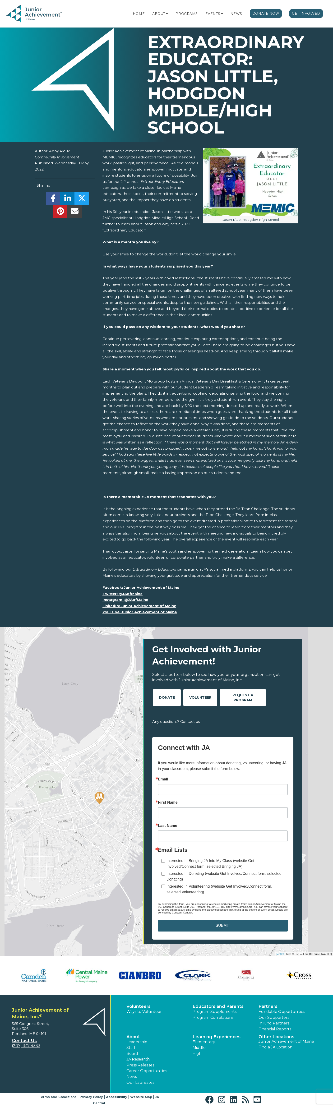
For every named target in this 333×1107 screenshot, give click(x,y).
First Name (168, 802)
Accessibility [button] (116, 1097)
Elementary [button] (204, 1042)
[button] (167, 14)
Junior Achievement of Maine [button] (286, 1041)
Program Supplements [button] (214, 1011)
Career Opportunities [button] (146, 1071)
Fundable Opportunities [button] (282, 1011)
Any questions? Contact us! (176, 721)
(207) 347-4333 (26, 1045)
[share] (53, 200)
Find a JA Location (275, 1047)
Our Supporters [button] (274, 1017)
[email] (74, 212)
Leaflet (280, 954)
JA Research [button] (138, 1059)
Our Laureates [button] (140, 1082)
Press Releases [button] (140, 1065)
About (158, 14)
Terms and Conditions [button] (58, 1097)
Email (163, 779)
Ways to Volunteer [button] (144, 1011)
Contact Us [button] (24, 1040)
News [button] (131, 1076)
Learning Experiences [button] (216, 1037)
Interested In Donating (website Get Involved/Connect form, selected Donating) (224, 876)
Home (139, 14)
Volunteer (200, 697)
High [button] (197, 1053)
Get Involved (306, 13)
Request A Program (242, 697)
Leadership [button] (136, 1042)
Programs (187, 14)
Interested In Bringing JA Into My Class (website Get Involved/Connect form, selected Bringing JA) (210, 863)
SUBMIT (223, 925)
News (236, 14)
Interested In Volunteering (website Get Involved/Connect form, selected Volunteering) (219, 889)
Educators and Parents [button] (218, 1006)
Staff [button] (130, 1047)
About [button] (133, 1037)
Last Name (167, 826)
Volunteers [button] (138, 1006)
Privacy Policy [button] (91, 1097)
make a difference (237, 557)
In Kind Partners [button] (274, 1023)
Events (212, 14)
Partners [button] (268, 1006)
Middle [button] (199, 1047)
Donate (167, 697)
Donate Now (265, 13)
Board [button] (132, 1053)
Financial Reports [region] (275, 1029)
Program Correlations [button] (213, 1017)
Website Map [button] (141, 1097)
